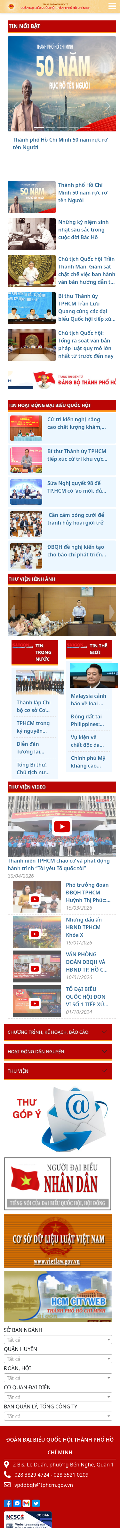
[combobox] (58, 1339)
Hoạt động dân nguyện (36, 1051)
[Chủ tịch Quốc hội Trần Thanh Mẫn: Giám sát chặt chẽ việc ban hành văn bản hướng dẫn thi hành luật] (62, 127)
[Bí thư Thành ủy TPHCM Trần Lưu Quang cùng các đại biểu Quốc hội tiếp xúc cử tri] (73, 127)
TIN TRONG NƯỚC (32, 652)
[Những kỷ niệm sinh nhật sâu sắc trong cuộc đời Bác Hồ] (50, 127)
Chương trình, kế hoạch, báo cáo (48, 1032)
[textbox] (58, 1339)
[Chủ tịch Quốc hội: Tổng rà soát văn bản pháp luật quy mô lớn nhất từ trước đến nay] (85, 127)
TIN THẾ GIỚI (87, 648)
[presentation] (11, 612)
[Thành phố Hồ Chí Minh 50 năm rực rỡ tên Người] (39, 127)
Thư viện (18, 1071)
